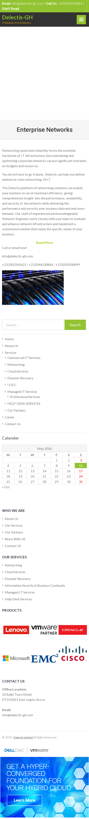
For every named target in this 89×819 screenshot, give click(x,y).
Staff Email (10, 9)
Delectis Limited (23, 737)
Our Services (14, 525)
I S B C (11, 385)
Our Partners (16, 410)
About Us (11, 346)
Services (10, 352)
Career (9, 417)
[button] (44, 242)
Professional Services (25, 397)
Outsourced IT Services (23, 358)
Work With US (15, 539)
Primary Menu (81, 20)
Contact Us (13, 424)
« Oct (6, 487)
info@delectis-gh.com (28, 4)
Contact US (13, 546)
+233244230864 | (70, 4)
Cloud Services (17, 371)
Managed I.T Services (20, 592)
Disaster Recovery (20, 378)
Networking (16, 364)
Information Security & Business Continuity (35, 585)
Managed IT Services (22, 391)
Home (9, 339)
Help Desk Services (18, 599)
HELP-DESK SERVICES (23, 403)
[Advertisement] (44, 73)
